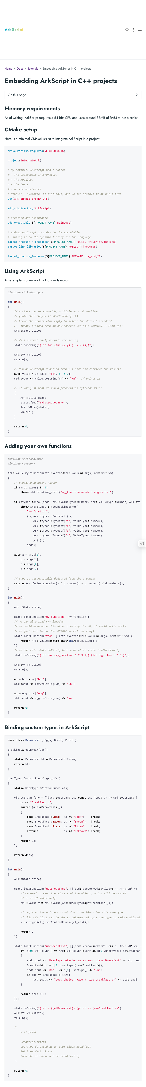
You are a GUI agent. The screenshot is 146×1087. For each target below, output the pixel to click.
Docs (20, 68)
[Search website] (127, 29)
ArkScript (14, 29)
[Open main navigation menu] (140, 29)
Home (8, 68)
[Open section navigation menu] (133, 29)
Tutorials (33, 68)
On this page (17, 94)
